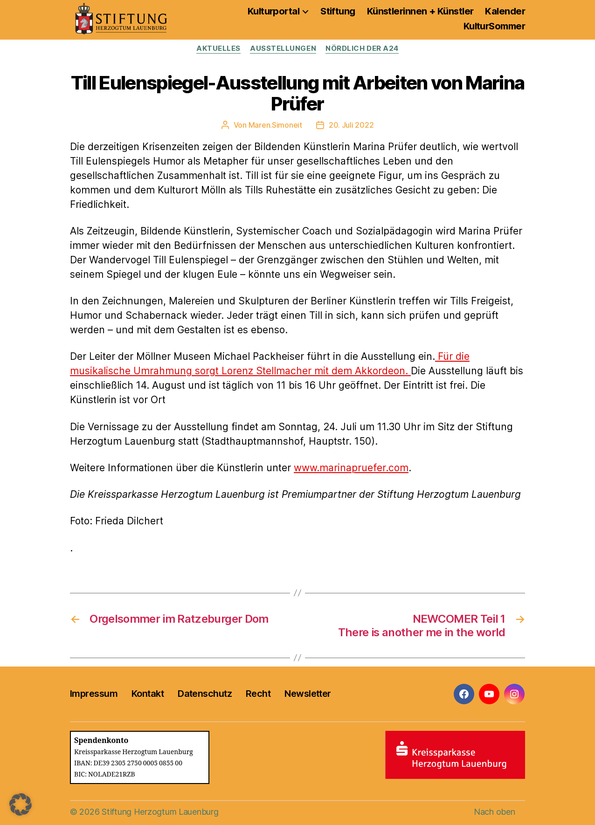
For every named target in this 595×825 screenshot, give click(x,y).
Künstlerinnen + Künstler (420, 11)
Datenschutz (205, 693)
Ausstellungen (283, 48)
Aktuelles (218, 48)
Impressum (94, 693)
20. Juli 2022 (351, 125)
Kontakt (147, 693)
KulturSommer (494, 26)
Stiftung (337, 11)
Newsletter (307, 693)
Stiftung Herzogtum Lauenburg (160, 812)
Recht (258, 693)
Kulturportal (273, 11)
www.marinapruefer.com (351, 468)
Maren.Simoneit (275, 125)
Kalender (505, 11)
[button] (20, 804)
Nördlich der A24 (362, 48)
